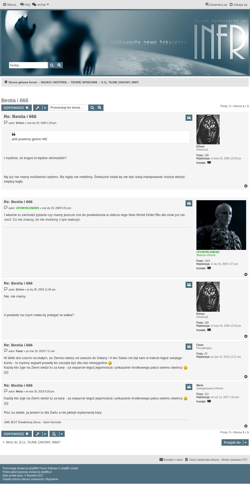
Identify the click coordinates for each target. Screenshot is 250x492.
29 (205, 353)
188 (206, 155)
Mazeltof (32, 475)
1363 (207, 260)
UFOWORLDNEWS (207, 252)
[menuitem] (25, 5)
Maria (199, 385)
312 (206, 394)
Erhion (200, 146)
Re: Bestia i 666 (20, 116)
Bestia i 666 (14, 100)
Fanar (199, 345)
